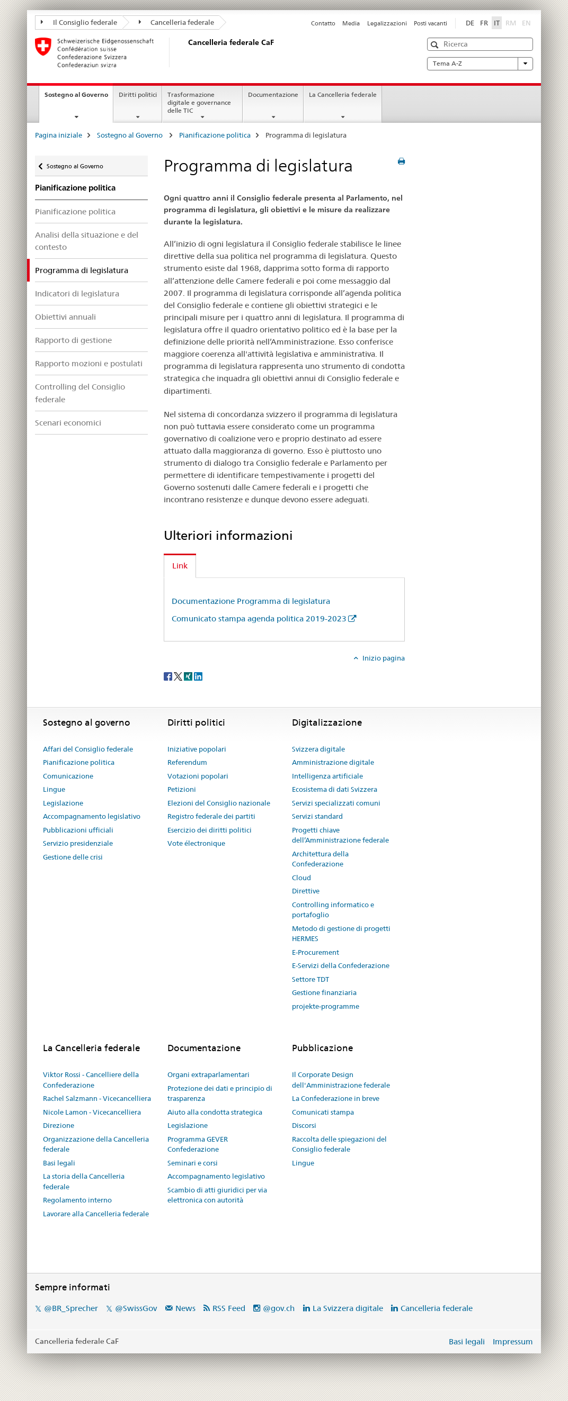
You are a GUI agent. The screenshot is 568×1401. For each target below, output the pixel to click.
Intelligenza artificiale (327, 776)
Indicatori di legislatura (77, 293)
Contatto (323, 23)
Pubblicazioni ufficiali (78, 830)
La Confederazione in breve (335, 1098)
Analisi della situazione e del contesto (86, 241)
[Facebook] (169, 675)
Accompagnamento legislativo (91, 816)
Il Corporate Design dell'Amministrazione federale (341, 1079)
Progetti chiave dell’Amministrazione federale (340, 835)
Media (351, 23)
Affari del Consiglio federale (88, 749)
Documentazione (273, 94)
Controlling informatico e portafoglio (333, 909)
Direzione (58, 1125)
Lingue (54, 789)
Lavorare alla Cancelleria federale (96, 1213)
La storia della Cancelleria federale (84, 1181)
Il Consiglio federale (79, 22)
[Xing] (189, 675)
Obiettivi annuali (65, 317)
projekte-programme (325, 1006)
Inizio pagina (383, 658)
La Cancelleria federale (343, 94)
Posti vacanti (430, 23)
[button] (436, 44)
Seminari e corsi (192, 1163)
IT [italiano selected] (497, 23)
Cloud (301, 877)
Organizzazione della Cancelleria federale (96, 1144)
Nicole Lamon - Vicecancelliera (92, 1112)
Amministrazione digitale (333, 762)
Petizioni (181, 789)
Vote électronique (196, 843)
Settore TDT (310, 979)
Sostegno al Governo (79, 98)
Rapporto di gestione (73, 340)
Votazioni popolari (197, 776)
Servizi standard (317, 816)
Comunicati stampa (323, 1112)
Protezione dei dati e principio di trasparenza (219, 1093)
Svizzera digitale (318, 749)
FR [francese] (484, 23)
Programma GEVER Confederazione (197, 1144)
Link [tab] (180, 566)
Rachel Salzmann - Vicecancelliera (97, 1098)
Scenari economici (68, 423)
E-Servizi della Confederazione (340, 965)
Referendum (187, 762)
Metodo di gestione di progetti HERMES (341, 933)
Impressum (513, 1341)
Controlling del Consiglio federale (80, 393)
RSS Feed (228, 1308)
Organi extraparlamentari (208, 1074)
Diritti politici (138, 94)
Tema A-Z (480, 63)
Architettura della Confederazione (320, 859)
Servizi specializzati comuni (336, 803)
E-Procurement (315, 952)
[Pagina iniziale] (186, 52)
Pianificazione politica (215, 135)
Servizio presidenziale (78, 843)
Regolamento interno (77, 1200)
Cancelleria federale (177, 22)
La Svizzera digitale (348, 1308)
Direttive (306, 891)
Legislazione (63, 803)
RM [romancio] (511, 22)
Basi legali (59, 1163)
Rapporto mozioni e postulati (89, 363)
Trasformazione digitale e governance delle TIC (199, 102)
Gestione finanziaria (324, 992)
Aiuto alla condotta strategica (214, 1112)
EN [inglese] (527, 22)
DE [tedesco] (470, 23)
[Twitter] (179, 675)
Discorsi (304, 1125)
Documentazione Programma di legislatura (251, 601)
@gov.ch (279, 1308)
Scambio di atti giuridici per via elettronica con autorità (217, 1195)
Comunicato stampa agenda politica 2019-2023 (259, 618)
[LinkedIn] (198, 675)
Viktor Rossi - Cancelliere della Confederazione (91, 1079)
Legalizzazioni (387, 23)
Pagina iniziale (58, 135)
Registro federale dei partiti (211, 816)
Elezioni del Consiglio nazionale (218, 803)
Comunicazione (68, 776)
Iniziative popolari (196, 749)
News (185, 1308)
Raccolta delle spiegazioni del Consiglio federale (339, 1144)
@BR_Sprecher (71, 1308)
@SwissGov (136, 1308)
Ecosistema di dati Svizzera (334, 789)
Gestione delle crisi (73, 857)
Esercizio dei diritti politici (209, 830)
